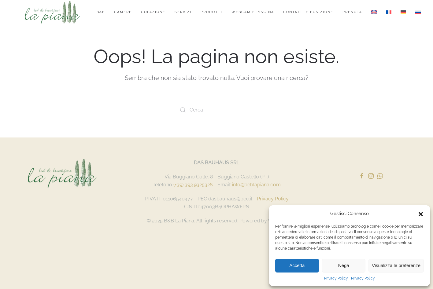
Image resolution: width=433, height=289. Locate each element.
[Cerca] (216, 110)
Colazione (153, 12)
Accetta (297, 265)
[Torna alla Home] (52, 12)
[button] (421, 213)
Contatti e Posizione (308, 12)
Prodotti (211, 12)
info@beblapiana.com (256, 185)
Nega (343, 265)
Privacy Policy (336, 278)
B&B (101, 12)
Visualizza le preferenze (396, 265)
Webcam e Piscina (252, 12)
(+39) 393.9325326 (193, 185)
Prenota (352, 12)
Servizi (183, 12)
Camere (123, 12)
